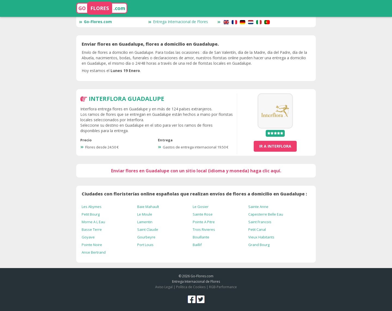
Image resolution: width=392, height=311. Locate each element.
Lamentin (144, 221)
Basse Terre (92, 229)
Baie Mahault (148, 206)
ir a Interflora (275, 146)
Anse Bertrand (94, 252)
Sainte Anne (258, 206)
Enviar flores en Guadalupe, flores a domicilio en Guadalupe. (150, 44)
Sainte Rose (203, 214)
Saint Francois (259, 221)
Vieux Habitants (261, 237)
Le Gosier (201, 206)
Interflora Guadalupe (126, 98)
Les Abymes (92, 206)
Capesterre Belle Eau (265, 214)
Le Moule (144, 214)
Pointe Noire (92, 244)
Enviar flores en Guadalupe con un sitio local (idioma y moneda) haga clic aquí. (196, 171)
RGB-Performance (223, 287)
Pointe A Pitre (204, 221)
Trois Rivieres (204, 229)
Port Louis (145, 244)
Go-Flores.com (95, 21)
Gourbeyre (146, 237)
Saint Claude (147, 229)
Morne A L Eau (93, 221)
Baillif (197, 244)
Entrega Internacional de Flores (178, 21)
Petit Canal (257, 229)
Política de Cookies (191, 287)
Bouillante (201, 237)
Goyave (88, 237)
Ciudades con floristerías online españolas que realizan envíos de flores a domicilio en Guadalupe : (194, 194)
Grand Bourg (259, 244)
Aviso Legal (164, 287)
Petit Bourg (91, 214)
